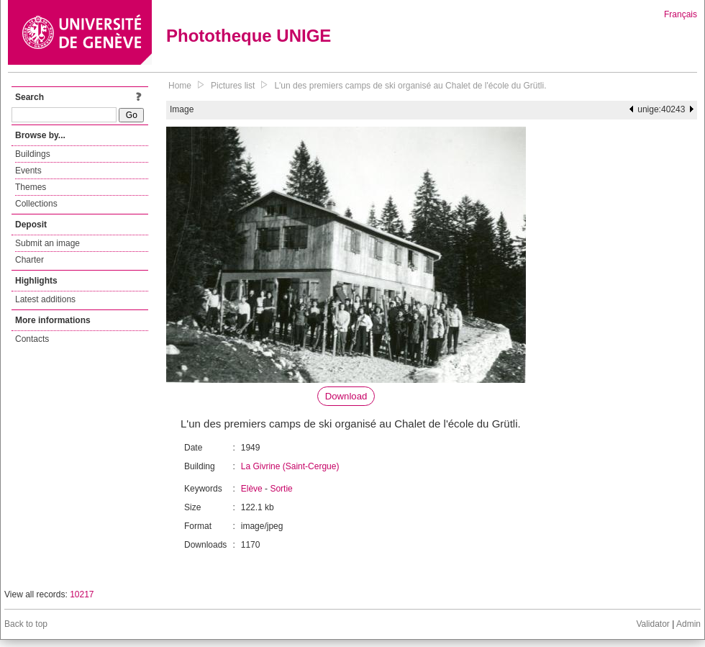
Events (28, 171)
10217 (82, 594)
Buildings (32, 154)
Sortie (281, 489)
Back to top (25, 624)
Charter (29, 260)
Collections (36, 204)
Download (346, 396)
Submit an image (47, 243)
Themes (30, 187)
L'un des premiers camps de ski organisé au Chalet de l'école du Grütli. (410, 86)
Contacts (32, 339)
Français (680, 14)
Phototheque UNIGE (248, 35)
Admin (688, 624)
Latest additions (45, 299)
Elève (252, 489)
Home (179, 86)
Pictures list (233, 86)
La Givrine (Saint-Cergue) (290, 466)
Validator (652, 624)
